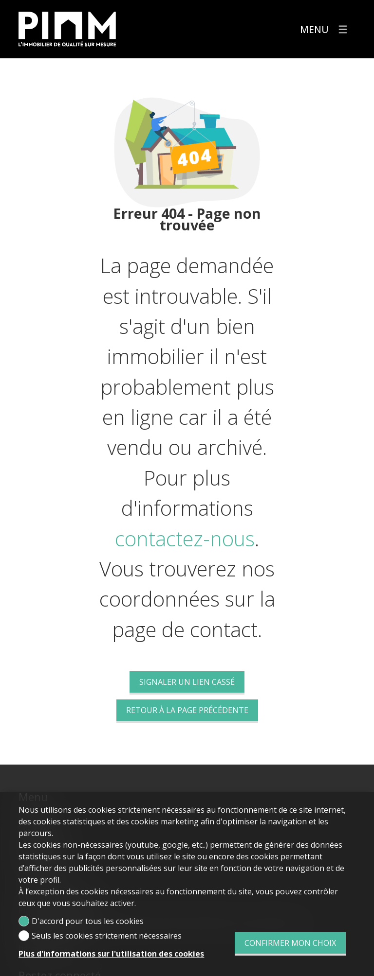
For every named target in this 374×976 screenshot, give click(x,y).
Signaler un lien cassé (187, 682)
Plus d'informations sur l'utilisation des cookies (111, 953)
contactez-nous (185, 538)
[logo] (67, 29)
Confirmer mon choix (290, 943)
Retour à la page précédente (187, 710)
